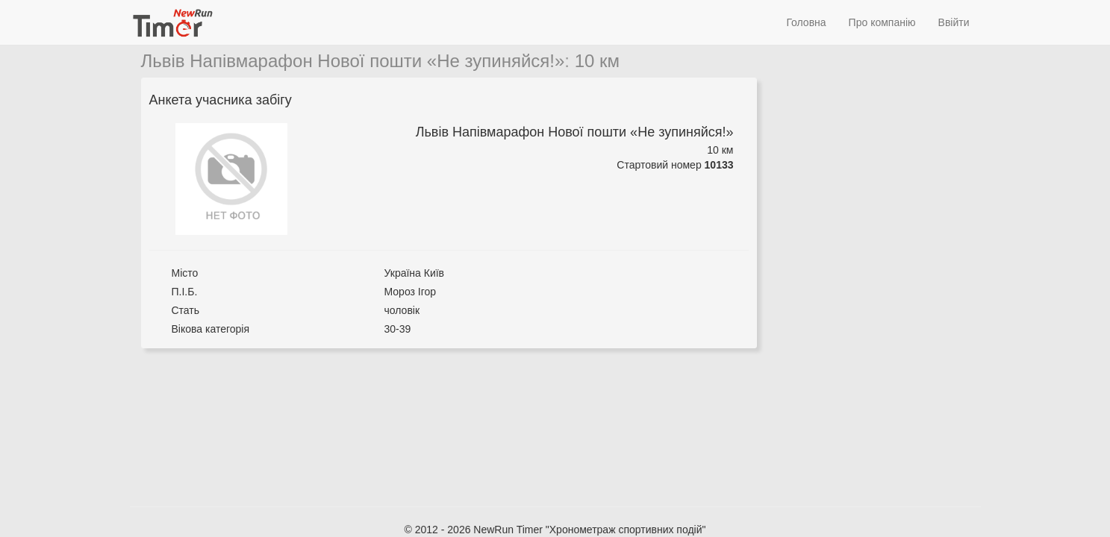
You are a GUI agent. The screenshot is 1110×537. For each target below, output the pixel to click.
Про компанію (882, 22)
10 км (597, 61)
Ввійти (954, 22)
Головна (806, 22)
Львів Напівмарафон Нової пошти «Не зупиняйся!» (353, 61)
